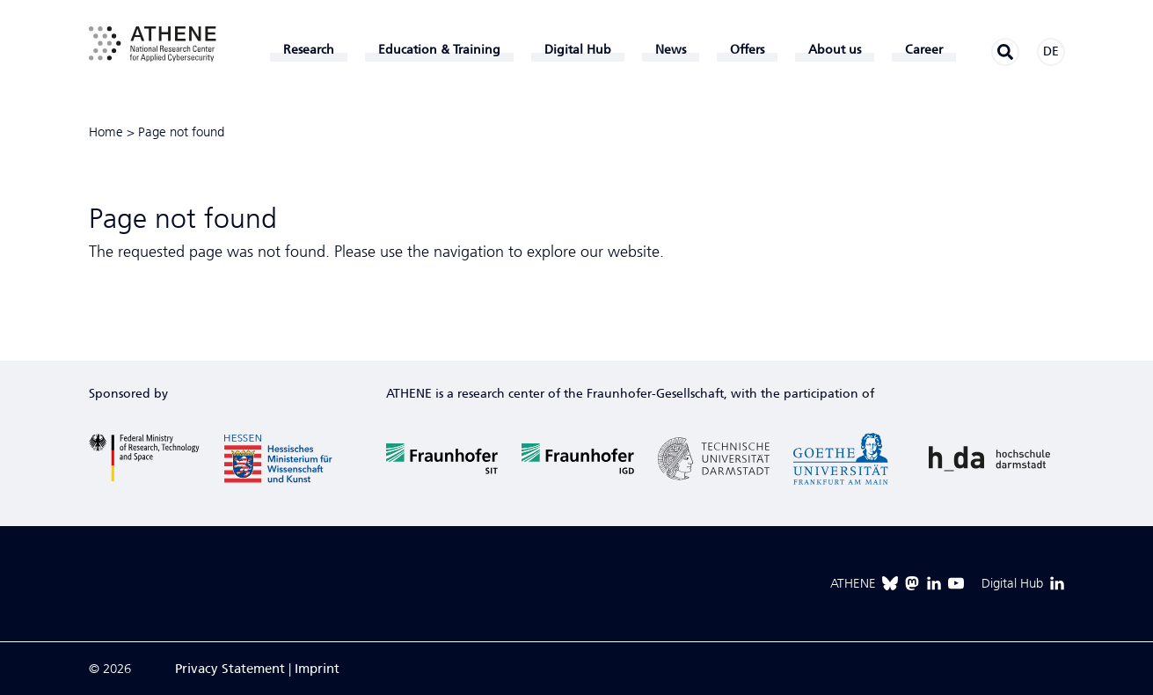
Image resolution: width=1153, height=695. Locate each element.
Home (106, 132)
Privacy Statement (230, 669)
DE (1051, 51)
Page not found (181, 132)
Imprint (317, 669)
